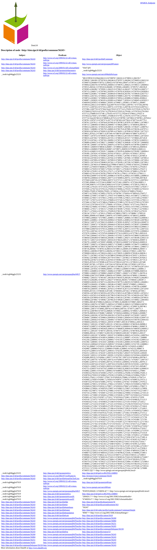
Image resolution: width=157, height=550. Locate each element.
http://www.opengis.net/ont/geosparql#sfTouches (62, 518)
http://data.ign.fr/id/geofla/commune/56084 (99, 521)
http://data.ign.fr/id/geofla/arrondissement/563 (100, 505)
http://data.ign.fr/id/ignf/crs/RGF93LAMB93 (100, 473)
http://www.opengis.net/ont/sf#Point (96, 487)
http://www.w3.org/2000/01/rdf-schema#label (61, 68)
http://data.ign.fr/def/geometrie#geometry (59, 70)
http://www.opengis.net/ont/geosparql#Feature (100, 64)
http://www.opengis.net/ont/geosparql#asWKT (61, 274)
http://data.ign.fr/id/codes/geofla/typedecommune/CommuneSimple (108, 510)
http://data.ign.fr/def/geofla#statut (56, 510)
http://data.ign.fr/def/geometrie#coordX (58, 496)
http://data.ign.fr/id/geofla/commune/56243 (18, 59)
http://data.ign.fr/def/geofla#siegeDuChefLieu (61, 478)
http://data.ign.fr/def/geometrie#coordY (58, 499)
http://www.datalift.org (38, 548)
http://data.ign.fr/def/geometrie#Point (96, 482)
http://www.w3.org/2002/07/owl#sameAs (59, 476)
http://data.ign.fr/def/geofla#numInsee (58, 507)
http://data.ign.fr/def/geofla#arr (55, 505)
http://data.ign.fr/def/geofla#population (58, 513)
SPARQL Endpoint (147, 3)
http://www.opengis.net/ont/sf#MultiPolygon (99, 74)
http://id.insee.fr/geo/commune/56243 (97, 476)
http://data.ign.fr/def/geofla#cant (56, 515)
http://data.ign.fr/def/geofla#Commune (97, 59)
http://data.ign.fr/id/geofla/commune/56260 (99, 518)
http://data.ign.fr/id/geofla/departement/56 (98, 502)
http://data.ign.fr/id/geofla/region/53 (96, 532)
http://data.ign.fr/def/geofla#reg (55, 532)
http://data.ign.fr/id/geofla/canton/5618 (97, 515)
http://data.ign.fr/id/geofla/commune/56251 (99, 524)
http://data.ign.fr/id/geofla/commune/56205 (99, 526)
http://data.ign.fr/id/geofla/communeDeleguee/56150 (103, 529)
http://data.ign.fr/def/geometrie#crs (57, 473)
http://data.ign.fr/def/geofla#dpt (55, 502)
